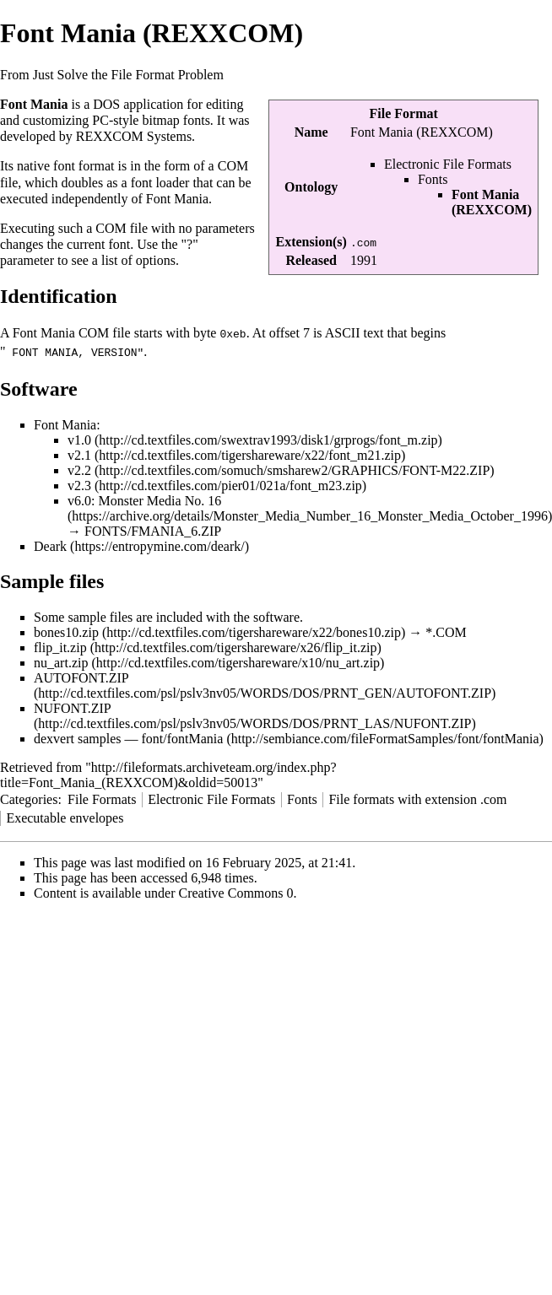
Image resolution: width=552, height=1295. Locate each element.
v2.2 (79, 468)
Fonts (433, 179)
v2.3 (79, 484)
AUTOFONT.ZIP (81, 676)
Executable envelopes (64, 816)
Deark (50, 544)
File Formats (102, 797)
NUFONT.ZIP (72, 706)
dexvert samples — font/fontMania (128, 737)
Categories (28, 797)
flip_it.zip (60, 646)
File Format (404, 113)
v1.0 (79, 438)
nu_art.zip (61, 661)
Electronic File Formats (447, 164)
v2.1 (79, 453)
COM (233, 166)
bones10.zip (66, 630)
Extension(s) (310, 242)
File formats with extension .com (417, 797)
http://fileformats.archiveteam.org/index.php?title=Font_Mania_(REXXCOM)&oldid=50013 (168, 773)
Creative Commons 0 (236, 891)
